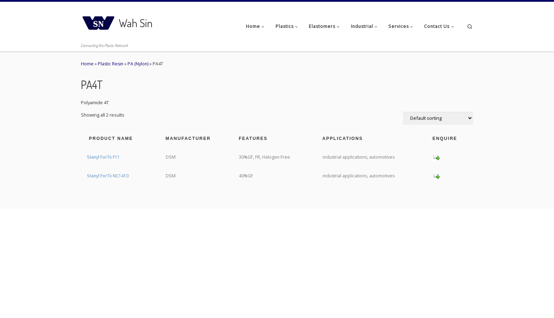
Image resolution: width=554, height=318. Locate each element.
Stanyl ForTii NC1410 (108, 176)
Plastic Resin (110, 64)
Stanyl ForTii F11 (103, 157)
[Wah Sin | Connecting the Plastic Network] (98, 21)
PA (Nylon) (138, 64)
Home (87, 64)
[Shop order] (438, 118)
